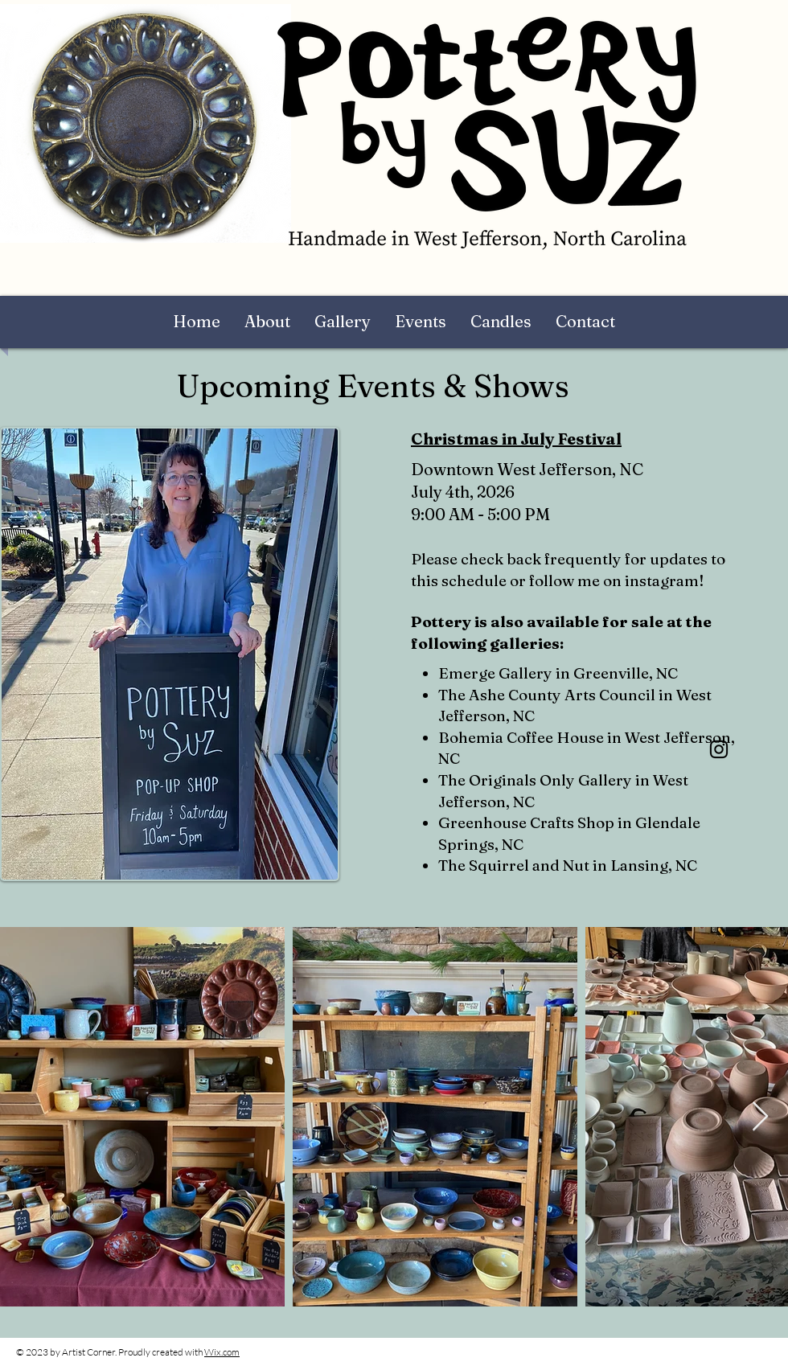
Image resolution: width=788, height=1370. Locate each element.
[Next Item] (760, 1117)
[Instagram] (719, 749)
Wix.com (222, 1352)
